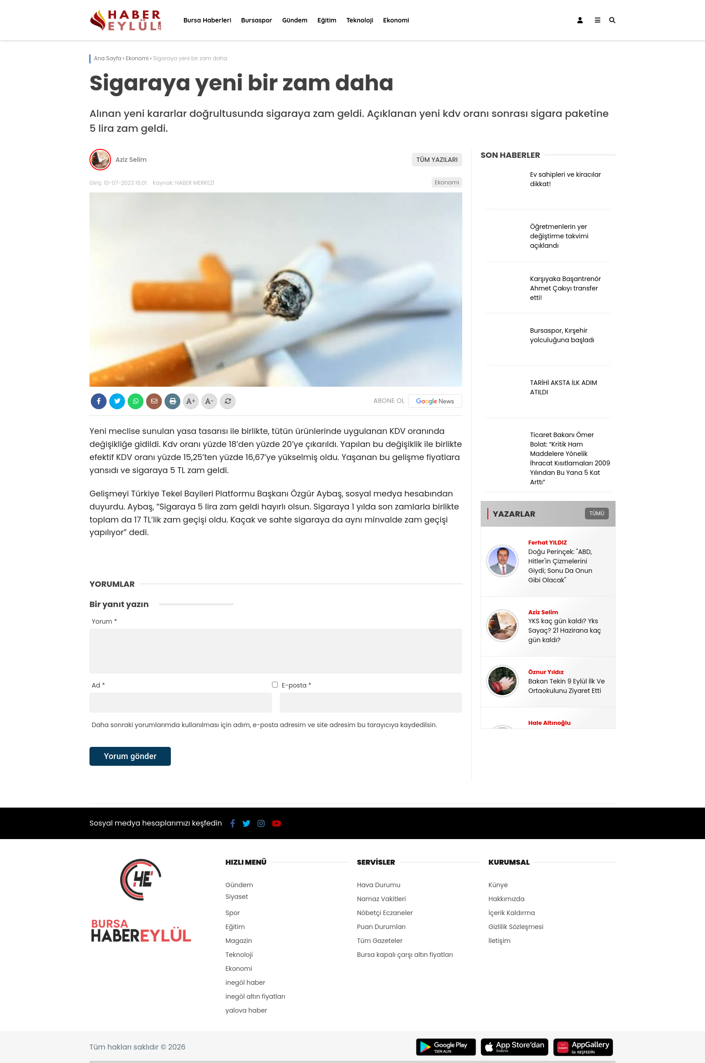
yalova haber (247, 1010)
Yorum (104, 621)
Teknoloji (359, 20)
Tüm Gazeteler (379, 940)
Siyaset (237, 896)
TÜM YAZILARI (437, 159)
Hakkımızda (507, 898)
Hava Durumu (379, 884)
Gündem (295, 20)
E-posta (297, 685)
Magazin (239, 940)
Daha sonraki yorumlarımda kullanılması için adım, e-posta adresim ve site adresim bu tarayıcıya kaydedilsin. (264, 724)
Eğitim (326, 20)
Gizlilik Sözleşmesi (516, 926)
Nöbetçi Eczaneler (385, 912)
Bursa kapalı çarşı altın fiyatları (405, 954)
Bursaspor (256, 20)
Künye (498, 884)
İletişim (500, 940)
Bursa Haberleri (207, 20)
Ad (98, 685)
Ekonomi (396, 20)
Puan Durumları (381, 926)
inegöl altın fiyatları (256, 996)
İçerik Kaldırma (512, 912)
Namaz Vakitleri (381, 898)
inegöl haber (245, 982)
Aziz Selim (131, 159)
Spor (233, 912)
